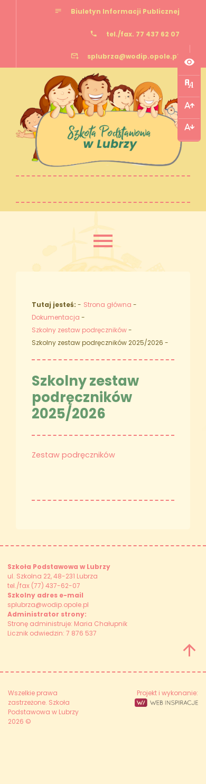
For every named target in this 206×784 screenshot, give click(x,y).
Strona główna (107, 304)
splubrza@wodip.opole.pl (133, 56)
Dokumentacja (56, 317)
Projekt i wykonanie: (166, 697)
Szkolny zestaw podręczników (79, 329)
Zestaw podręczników (73, 455)
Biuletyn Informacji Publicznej (125, 11)
